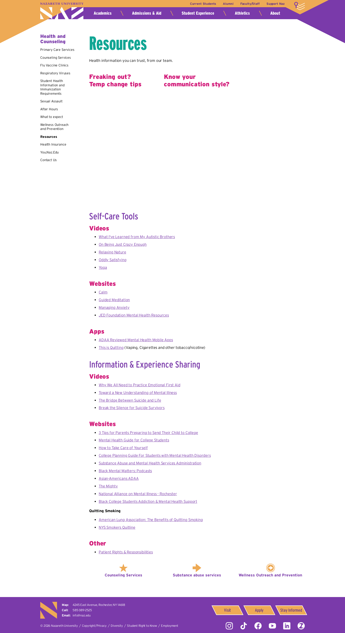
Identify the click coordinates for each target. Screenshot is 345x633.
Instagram (229, 625)
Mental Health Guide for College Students (134, 440)
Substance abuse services (197, 575)
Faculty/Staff (250, 4)
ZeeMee (301, 625)
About (275, 13)
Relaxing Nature (112, 252)
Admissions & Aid (146, 13)
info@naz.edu (82, 615)
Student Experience (198, 13)
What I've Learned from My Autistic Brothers (137, 236)
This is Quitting (111, 347)
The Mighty (108, 486)
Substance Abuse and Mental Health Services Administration (150, 463)
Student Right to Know (142, 625)
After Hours (49, 109)
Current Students (203, 4)
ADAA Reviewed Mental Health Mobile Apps (136, 340)
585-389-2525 (82, 610)
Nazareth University (61, 11)
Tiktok (243, 625)
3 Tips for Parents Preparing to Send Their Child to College (148, 432)
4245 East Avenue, (99, 605)
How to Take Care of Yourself (123, 447)
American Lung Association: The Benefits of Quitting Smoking (151, 519)
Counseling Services (55, 57)
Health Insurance (53, 144)
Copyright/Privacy (94, 625)
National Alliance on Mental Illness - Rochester (138, 494)
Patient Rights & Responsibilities (126, 552)
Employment (169, 625)
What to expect (51, 117)
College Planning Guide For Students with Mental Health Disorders (155, 455)
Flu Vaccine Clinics (54, 65)
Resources (48, 137)
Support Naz (275, 4)
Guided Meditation (114, 300)
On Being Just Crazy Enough (123, 244)
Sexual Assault (51, 101)
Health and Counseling (52, 39)
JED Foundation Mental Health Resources (134, 315)
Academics (103, 13)
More (299, 6)
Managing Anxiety (114, 307)
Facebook (258, 625)
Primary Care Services (57, 50)
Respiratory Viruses (55, 73)
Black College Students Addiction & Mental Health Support (148, 501)
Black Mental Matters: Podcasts (125, 471)
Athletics (242, 13)
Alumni (228, 4)
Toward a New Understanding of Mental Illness (138, 392)
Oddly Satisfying (112, 260)
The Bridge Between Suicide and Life (130, 400)
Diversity (117, 625)
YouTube (272, 625)
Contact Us (48, 160)
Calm (103, 292)
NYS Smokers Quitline (117, 527)
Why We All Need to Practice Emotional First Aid (139, 385)
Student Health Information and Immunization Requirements (52, 87)
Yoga (103, 267)
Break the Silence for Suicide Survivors (132, 407)
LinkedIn (286, 625)
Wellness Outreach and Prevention (54, 127)
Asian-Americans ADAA (119, 478)
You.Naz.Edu (49, 152)
